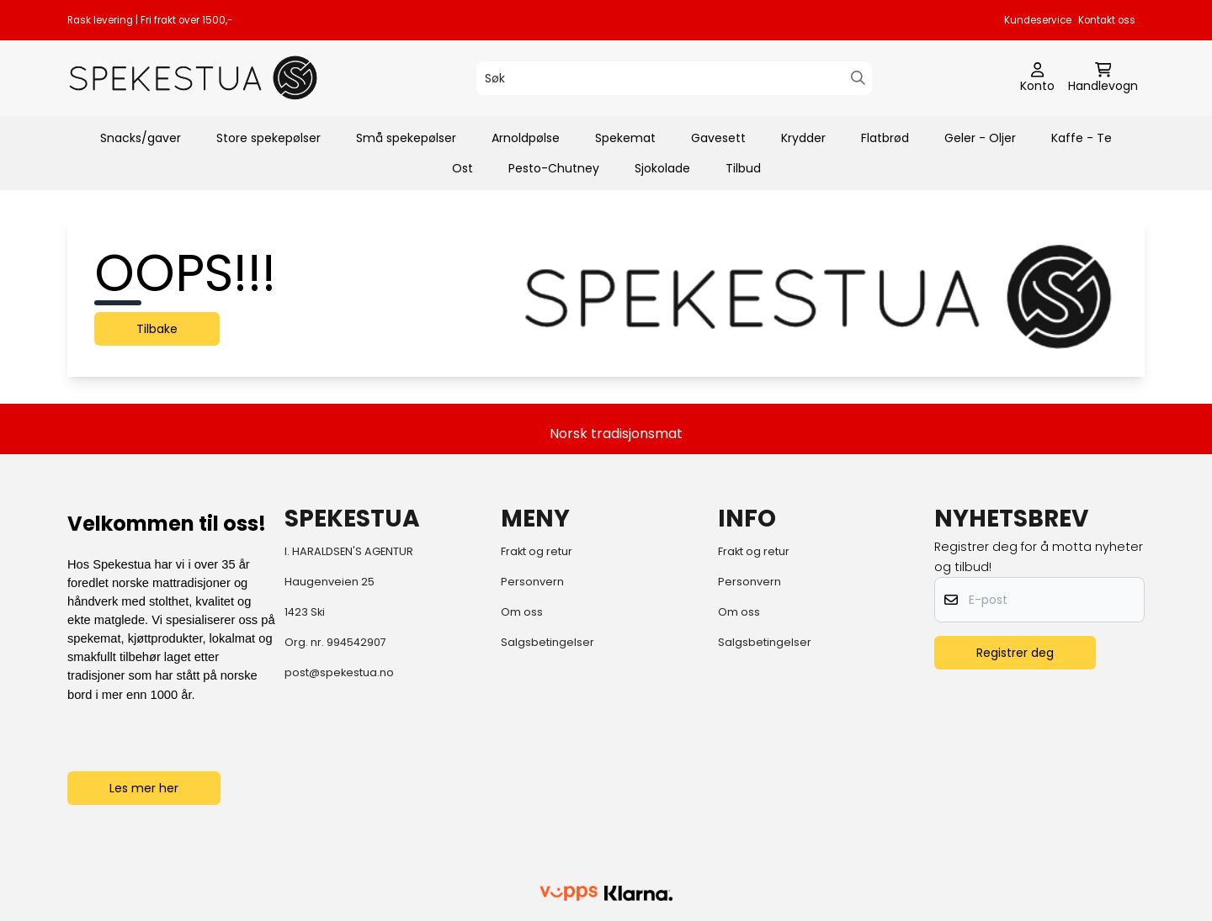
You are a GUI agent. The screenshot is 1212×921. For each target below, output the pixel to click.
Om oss (522, 612)
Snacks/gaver (140, 138)
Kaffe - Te (1081, 138)
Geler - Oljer (980, 138)
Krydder (803, 138)
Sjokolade (662, 168)
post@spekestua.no (339, 672)
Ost (462, 168)
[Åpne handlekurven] (1103, 78)
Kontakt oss (1106, 20)
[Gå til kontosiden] (1037, 78)
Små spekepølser (406, 138)
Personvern (532, 581)
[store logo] (193, 78)
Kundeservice (1037, 20)
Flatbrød (885, 138)
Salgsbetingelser (547, 642)
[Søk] (674, 78)
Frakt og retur (536, 551)
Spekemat (625, 138)
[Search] (858, 77)
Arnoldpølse (526, 138)
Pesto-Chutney (553, 168)
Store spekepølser (268, 138)
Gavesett (718, 138)
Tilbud (743, 168)
